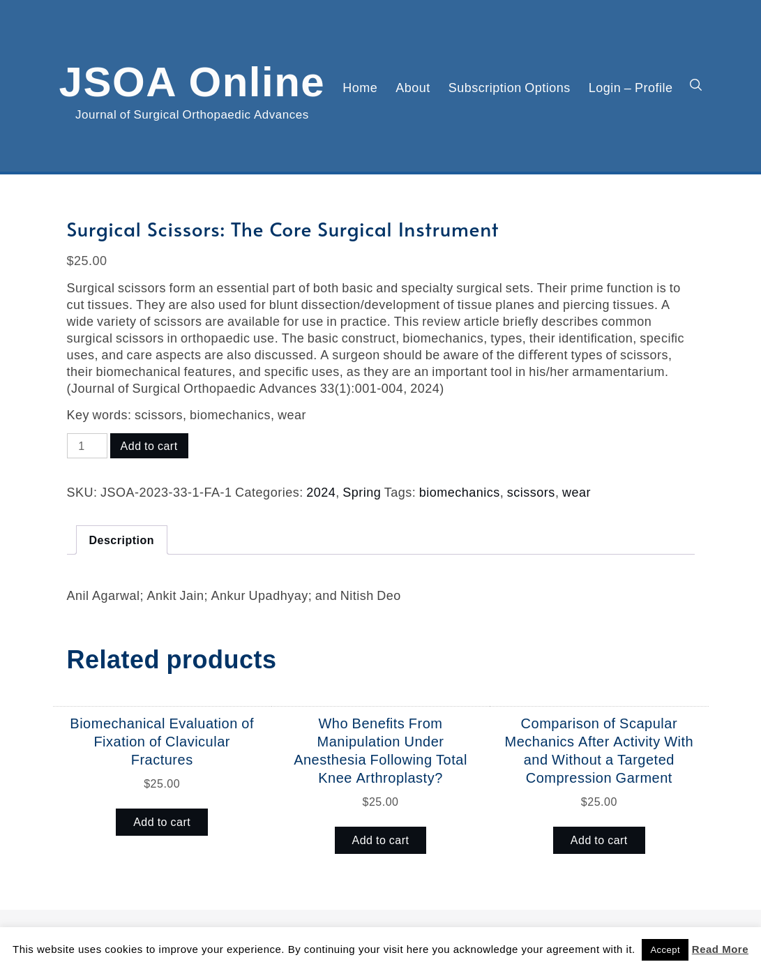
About (412, 87)
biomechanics (459, 491)
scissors (531, 491)
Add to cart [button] (161, 822)
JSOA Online (192, 79)
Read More (720, 949)
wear (576, 491)
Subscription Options (510, 87)
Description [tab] (122, 540)
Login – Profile (631, 87)
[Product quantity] (87, 445)
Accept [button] (665, 950)
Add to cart (149, 446)
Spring (361, 491)
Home (359, 87)
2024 (321, 491)
